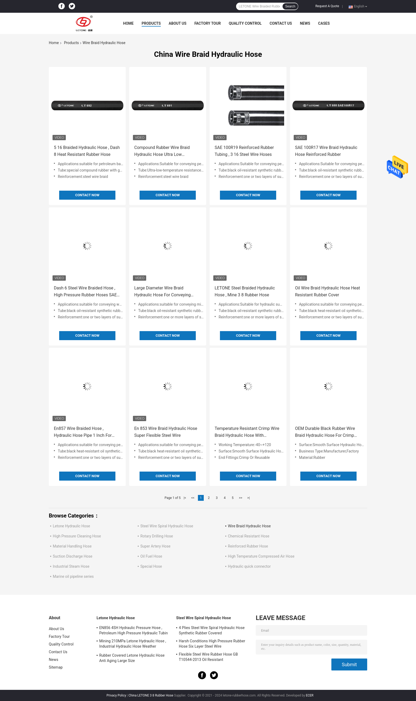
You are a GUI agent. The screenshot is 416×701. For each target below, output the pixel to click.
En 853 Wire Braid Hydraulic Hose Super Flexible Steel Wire (165, 432)
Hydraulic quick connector (249, 566)
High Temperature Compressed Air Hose (261, 556)
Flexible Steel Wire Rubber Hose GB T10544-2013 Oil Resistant (208, 657)
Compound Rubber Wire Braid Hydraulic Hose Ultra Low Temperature (162, 151)
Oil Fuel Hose (151, 556)
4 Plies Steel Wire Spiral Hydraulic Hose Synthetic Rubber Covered (212, 630)
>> (240, 498)
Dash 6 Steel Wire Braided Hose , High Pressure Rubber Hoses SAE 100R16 (85, 291)
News (305, 23)
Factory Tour (207, 23)
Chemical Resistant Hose (248, 536)
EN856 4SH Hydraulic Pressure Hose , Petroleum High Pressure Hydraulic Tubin (133, 630)
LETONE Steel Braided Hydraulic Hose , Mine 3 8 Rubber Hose (245, 291)
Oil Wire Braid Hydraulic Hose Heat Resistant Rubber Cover (327, 291)
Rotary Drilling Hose (156, 536)
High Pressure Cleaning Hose (77, 536)
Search (290, 6)
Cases (324, 23)
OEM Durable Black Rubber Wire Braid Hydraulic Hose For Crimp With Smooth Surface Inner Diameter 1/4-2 (325, 432)
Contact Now (87, 195)
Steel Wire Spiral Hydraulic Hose (166, 526)
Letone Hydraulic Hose (71, 526)
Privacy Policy (116, 695)
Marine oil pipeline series (73, 576)
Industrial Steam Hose (71, 566)
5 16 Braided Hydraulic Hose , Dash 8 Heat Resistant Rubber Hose (87, 151)
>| (248, 498)
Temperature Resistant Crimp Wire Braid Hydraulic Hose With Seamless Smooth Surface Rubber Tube (247, 432)
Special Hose (151, 566)
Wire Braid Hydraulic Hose (249, 526)
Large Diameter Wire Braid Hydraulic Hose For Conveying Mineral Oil (162, 291)
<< (192, 498)
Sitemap (56, 667)
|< (185, 498)
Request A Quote (327, 6)
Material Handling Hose (72, 546)
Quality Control (245, 23)
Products (151, 23)
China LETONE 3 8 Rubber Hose (150, 695)
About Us (178, 23)
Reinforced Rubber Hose (248, 546)
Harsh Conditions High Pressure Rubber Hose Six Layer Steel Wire (212, 643)
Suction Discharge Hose (72, 556)
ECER (310, 695)
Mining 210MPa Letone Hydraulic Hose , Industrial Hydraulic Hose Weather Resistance (132, 644)
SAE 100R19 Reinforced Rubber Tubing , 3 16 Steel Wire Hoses (244, 151)
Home (128, 23)
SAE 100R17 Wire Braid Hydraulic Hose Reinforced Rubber (326, 151)
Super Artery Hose (155, 546)
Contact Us (281, 23)
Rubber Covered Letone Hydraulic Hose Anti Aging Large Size (131, 658)
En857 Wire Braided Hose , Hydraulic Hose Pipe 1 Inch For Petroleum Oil (83, 432)
